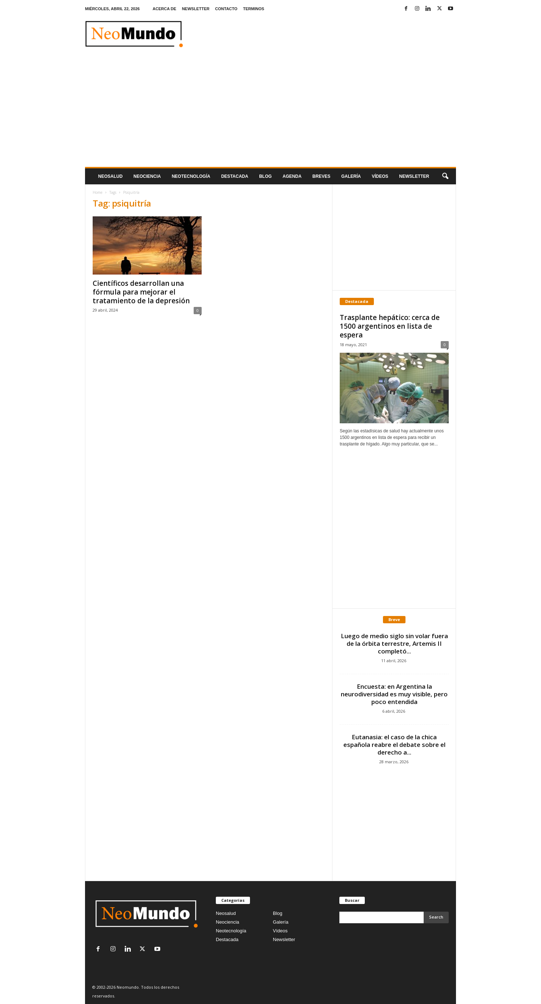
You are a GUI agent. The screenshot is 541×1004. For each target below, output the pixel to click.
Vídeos (380, 176)
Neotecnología (231, 930)
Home (97, 192)
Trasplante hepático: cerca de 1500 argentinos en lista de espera (390, 326)
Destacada (234, 176)
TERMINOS (253, 9)
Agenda (292, 176)
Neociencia (147, 176)
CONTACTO (226, 9)
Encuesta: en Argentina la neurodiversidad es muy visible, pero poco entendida (394, 694)
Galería (351, 176)
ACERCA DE (164, 9)
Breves (321, 176)
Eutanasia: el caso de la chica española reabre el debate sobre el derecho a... (394, 744)
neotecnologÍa (191, 176)
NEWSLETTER (196, 9)
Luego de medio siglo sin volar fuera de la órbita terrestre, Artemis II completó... (394, 643)
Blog (265, 176)
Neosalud (110, 176)
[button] (445, 176)
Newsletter (284, 939)
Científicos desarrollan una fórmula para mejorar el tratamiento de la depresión (141, 292)
